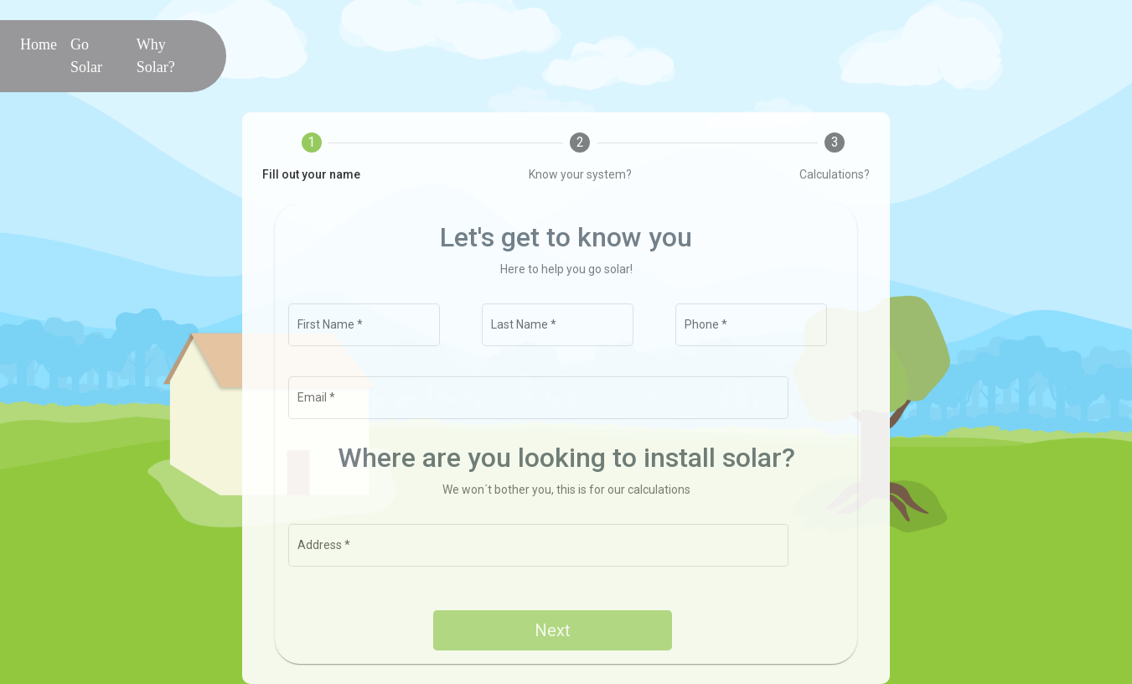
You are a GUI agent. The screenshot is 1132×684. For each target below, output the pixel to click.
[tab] (311, 158)
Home (42, 43)
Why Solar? (156, 55)
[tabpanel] (566, 434)
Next (553, 630)
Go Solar (86, 55)
